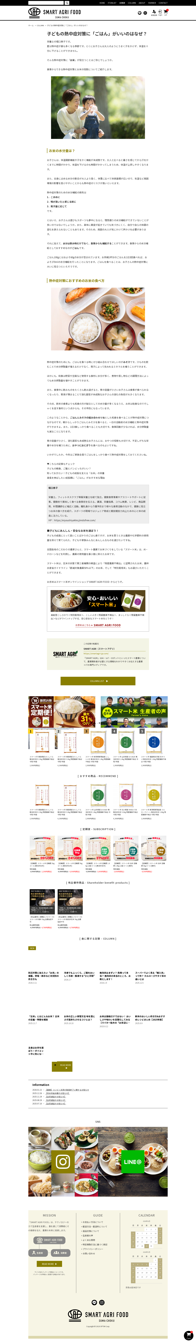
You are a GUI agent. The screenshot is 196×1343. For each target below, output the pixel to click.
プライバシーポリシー (93, 1250)
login (160, 13)
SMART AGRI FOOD (100, 581)
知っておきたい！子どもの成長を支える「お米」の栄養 (75, 473)
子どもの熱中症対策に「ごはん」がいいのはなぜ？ (67, 25)
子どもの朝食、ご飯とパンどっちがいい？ (69, 468)
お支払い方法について (93, 1223)
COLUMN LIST (97, 682)
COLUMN (40, 25)
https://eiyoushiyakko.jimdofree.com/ (75, 520)
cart (166, 13)
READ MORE (66, 1068)
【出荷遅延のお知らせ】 (55, 1098)
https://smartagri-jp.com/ (96, 653)
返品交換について (91, 1232)
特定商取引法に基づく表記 (95, 1246)
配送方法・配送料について (95, 1228)
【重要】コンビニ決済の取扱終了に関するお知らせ (67, 1091)
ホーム (31, 25)
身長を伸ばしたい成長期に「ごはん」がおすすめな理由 (76, 477)
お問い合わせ (89, 1255)
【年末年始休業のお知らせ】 (57, 1094)
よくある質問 (89, 1241)
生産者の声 (88, 1237)
